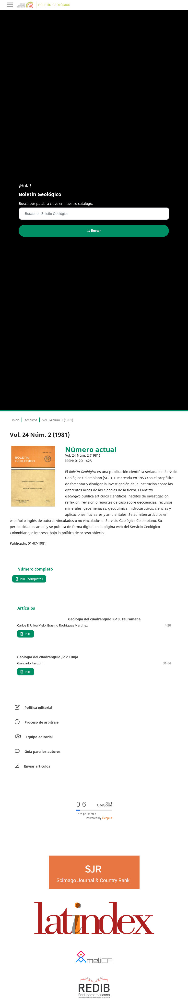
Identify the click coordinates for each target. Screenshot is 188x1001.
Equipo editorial (39, 737)
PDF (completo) (31, 579)
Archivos (31, 420)
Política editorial (38, 707)
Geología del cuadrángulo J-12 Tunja (47, 657)
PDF (27, 634)
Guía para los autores (42, 751)
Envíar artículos (37, 766)
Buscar (94, 230)
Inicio (16, 420)
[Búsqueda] (94, 214)
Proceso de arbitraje (41, 722)
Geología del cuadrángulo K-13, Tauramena (104, 619)
